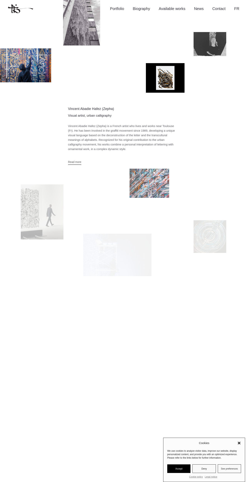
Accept (178, 468)
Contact (218, 9)
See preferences (229, 468)
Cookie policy (196, 476)
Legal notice (211, 476)
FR (236, 9)
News (199, 9)
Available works (172, 9)
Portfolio (117, 9)
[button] (239, 443)
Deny (204, 468)
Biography (141, 9)
